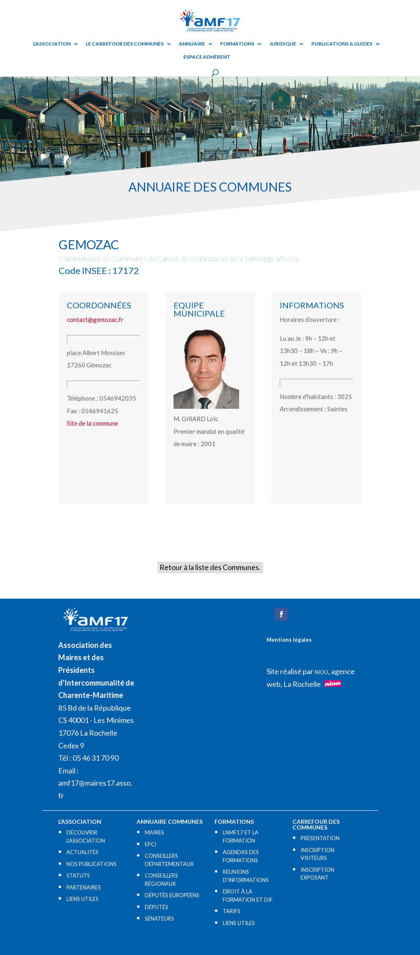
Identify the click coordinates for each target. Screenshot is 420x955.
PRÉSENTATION (320, 838)
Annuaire (192, 44)
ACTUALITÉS (82, 852)
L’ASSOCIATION (52, 44)
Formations (237, 44)
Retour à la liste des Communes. (210, 567)
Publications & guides (341, 44)
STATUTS (78, 875)
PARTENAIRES (83, 887)
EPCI (150, 844)
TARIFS (231, 911)
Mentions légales (289, 639)
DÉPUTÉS (156, 907)
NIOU (321, 672)
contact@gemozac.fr (95, 319)
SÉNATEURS (159, 918)
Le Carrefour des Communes (125, 44)
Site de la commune (92, 423)
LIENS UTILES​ (82, 899)
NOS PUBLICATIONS (91, 864)
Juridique (282, 44)
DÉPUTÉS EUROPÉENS (172, 895)
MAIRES (154, 832)
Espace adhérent (207, 57)
